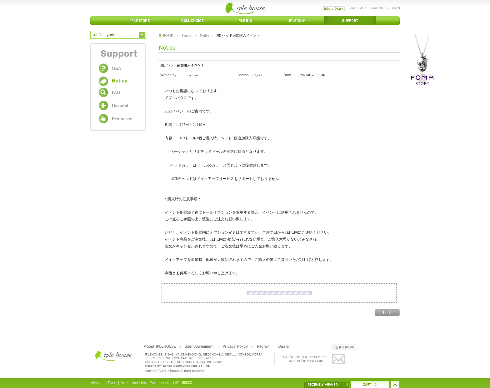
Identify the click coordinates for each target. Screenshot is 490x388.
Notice (204, 35)
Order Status (379, 8)
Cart (395, 8)
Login (352, 8)
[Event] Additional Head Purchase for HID (142, 382)
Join (363, 8)
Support (187, 35)
